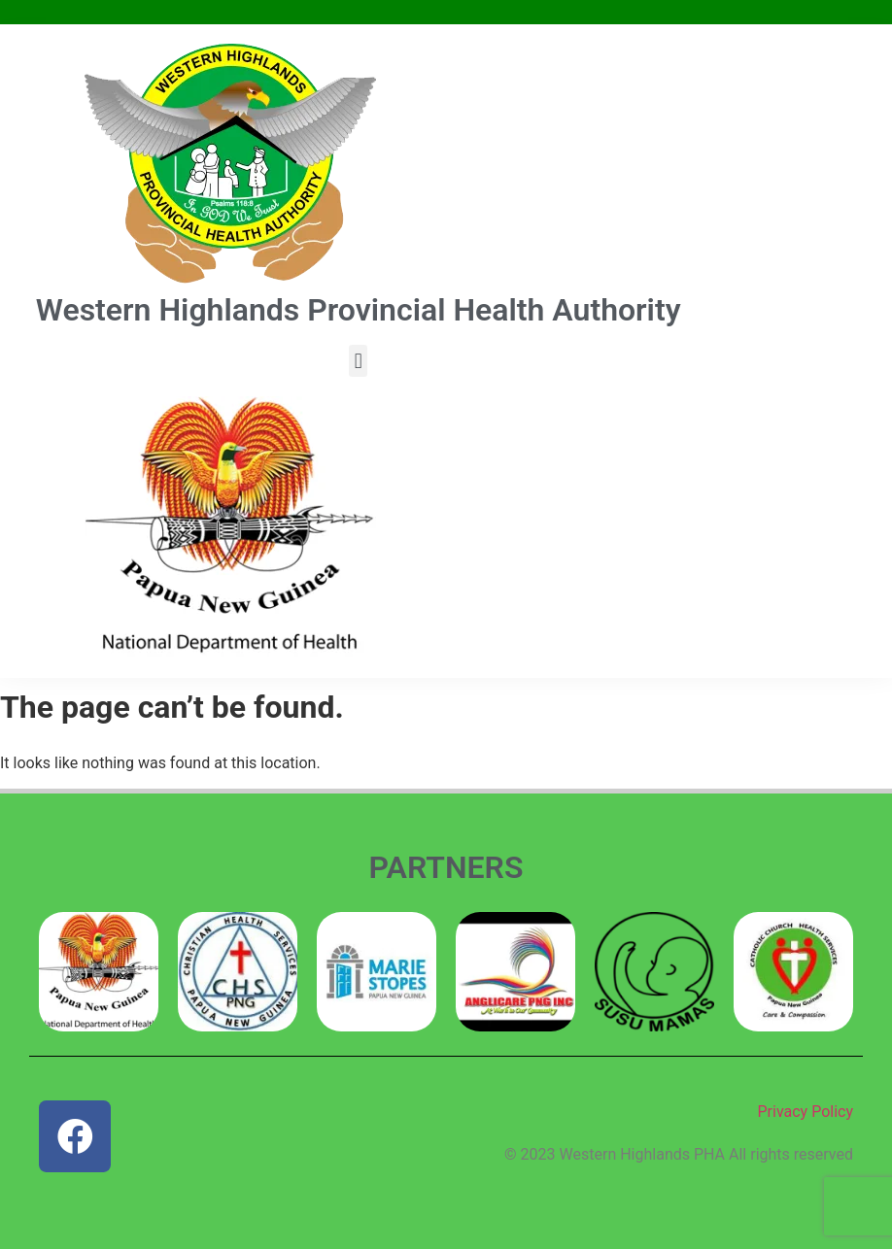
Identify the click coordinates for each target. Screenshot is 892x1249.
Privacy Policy (806, 1111)
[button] (358, 361)
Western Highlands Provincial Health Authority (358, 309)
